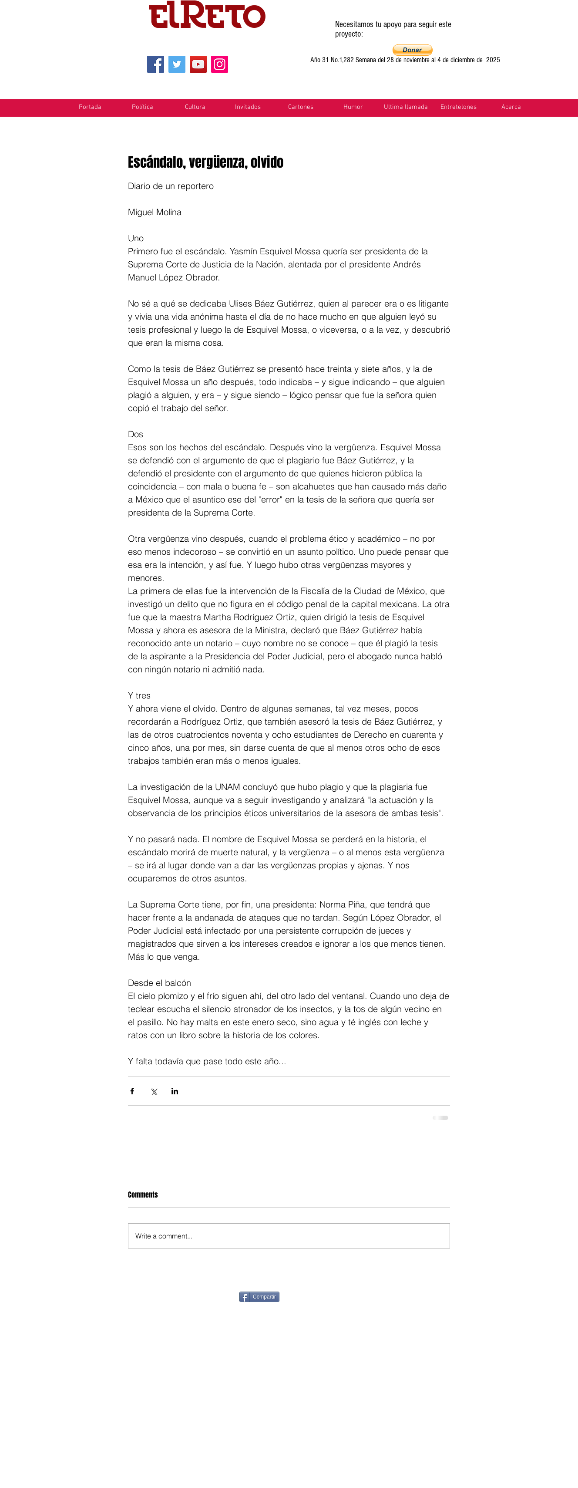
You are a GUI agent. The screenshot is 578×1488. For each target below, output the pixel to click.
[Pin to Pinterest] (327, 1296)
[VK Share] (479, 1296)
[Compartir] (259, 1297)
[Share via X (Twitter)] (153, 1091)
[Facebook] (155, 64)
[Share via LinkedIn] (175, 1091)
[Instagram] (219, 64)
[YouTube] (198, 64)
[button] (413, 50)
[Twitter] (176, 64)
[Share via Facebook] (132, 1091)
